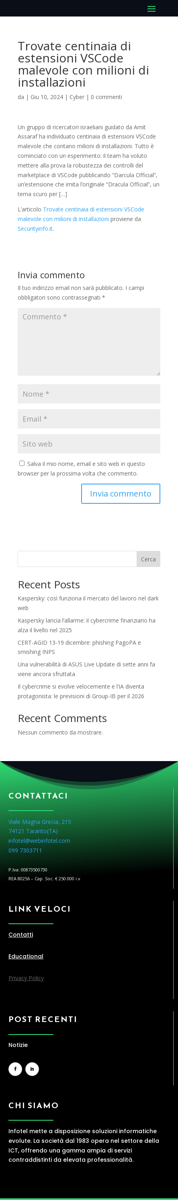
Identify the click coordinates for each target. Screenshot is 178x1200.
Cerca (148, 559)
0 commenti (106, 97)
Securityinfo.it (35, 228)
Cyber (77, 97)
